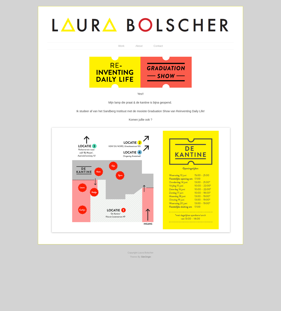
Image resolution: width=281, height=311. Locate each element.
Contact (158, 45)
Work (121, 45)
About (139, 45)
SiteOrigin (146, 257)
